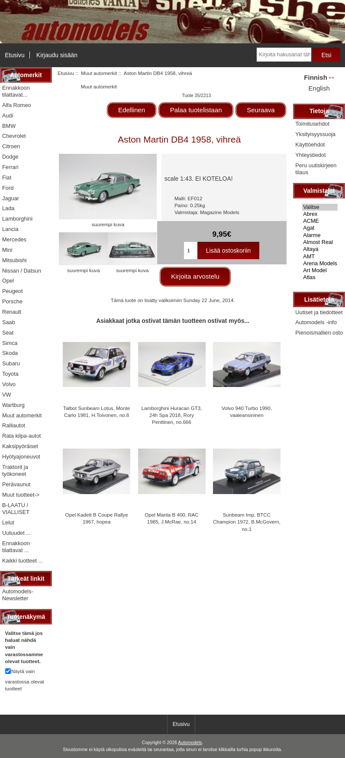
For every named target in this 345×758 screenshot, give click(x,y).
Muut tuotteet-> (20, 494)
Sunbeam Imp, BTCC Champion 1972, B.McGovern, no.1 (247, 521)
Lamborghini (17, 218)
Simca (9, 343)
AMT (320, 256)
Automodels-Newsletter (17, 595)
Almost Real (320, 242)
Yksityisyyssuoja (315, 134)
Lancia (10, 229)
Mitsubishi (14, 260)
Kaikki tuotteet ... (22, 560)
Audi (7, 115)
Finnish (315, 77)
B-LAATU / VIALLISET (15, 508)
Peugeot (12, 291)
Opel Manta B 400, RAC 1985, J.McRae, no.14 (171, 518)
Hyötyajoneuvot (21, 456)
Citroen (11, 146)
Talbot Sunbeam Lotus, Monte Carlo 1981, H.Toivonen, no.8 (96, 411)
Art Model (320, 270)
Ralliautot (13, 425)
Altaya (320, 249)
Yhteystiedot (310, 155)
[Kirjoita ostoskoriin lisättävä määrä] (190, 250)
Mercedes (14, 239)
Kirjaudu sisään (56, 55)
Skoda (10, 353)
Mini (7, 250)
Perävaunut (16, 484)
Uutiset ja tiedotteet (318, 312)
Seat (7, 332)
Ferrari (10, 167)
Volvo (9, 384)
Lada (8, 208)
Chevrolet (14, 136)
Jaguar (10, 198)
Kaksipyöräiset (20, 446)
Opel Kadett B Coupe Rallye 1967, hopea (96, 518)
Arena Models (320, 263)
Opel (8, 280)
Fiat (6, 177)
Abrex (320, 214)
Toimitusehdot (312, 123)
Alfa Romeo (16, 105)
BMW (9, 126)
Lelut (8, 522)
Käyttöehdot (310, 144)
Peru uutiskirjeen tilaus (315, 169)
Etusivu (15, 55)
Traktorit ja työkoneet (15, 470)
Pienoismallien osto (319, 332)
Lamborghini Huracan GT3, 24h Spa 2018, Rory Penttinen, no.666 (172, 415)
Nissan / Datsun (21, 270)
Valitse (320, 207)
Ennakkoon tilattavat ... (16, 546)
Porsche (12, 301)
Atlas (320, 277)
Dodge (10, 156)
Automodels (190, 742)
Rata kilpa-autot (21, 436)
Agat (320, 227)
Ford (7, 188)
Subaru (11, 363)
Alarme (320, 235)
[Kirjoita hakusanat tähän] (284, 55)
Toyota (10, 374)
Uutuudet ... (16, 533)
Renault (11, 312)
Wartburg (13, 405)
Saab (8, 322)
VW (6, 394)
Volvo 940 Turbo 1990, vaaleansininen (247, 411)
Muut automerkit (99, 73)
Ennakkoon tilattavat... (16, 91)
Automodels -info (316, 322)
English (318, 88)
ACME (320, 221)
